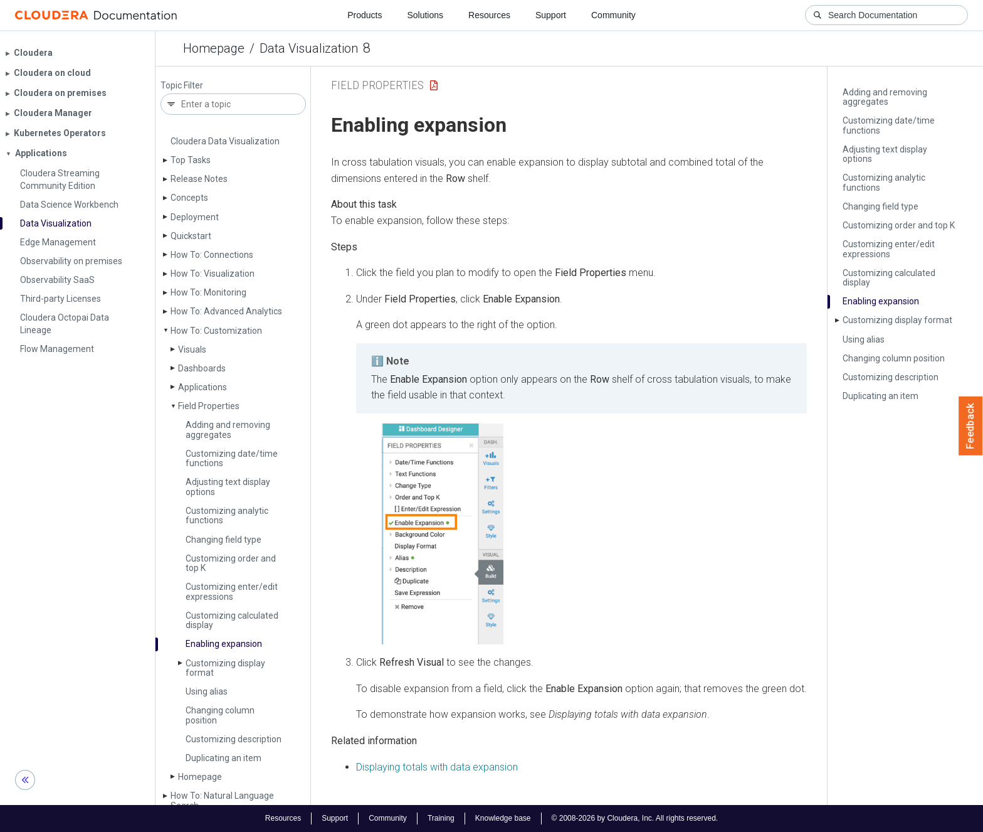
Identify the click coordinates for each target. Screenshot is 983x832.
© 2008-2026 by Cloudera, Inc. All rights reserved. (635, 818)
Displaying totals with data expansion (437, 767)
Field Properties (208, 406)
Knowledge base (503, 818)
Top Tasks (191, 160)
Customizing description (233, 739)
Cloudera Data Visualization (225, 141)
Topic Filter (181, 85)
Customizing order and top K (231, 563)
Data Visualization (309, 48)
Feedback (971, 426)
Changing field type (223, 540)
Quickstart (191, 236)
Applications (202, 387)
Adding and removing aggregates (228, 429)
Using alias (207, 691)
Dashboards (202, 368)
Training (441, 818)
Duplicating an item (223, 758)
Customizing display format (225, 668)
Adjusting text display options (228, 486)
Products (364, 15)
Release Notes (199, 179)
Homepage (213, 48)
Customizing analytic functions (227, 515)
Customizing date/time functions (232, 458)
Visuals (192, 349)
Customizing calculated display (232, 620)
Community (613, 15)
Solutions (425, 15)
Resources (489, 15)
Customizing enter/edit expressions (232, 591)
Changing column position (220, 715)
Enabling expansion (224, 644)
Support (550, 15)
